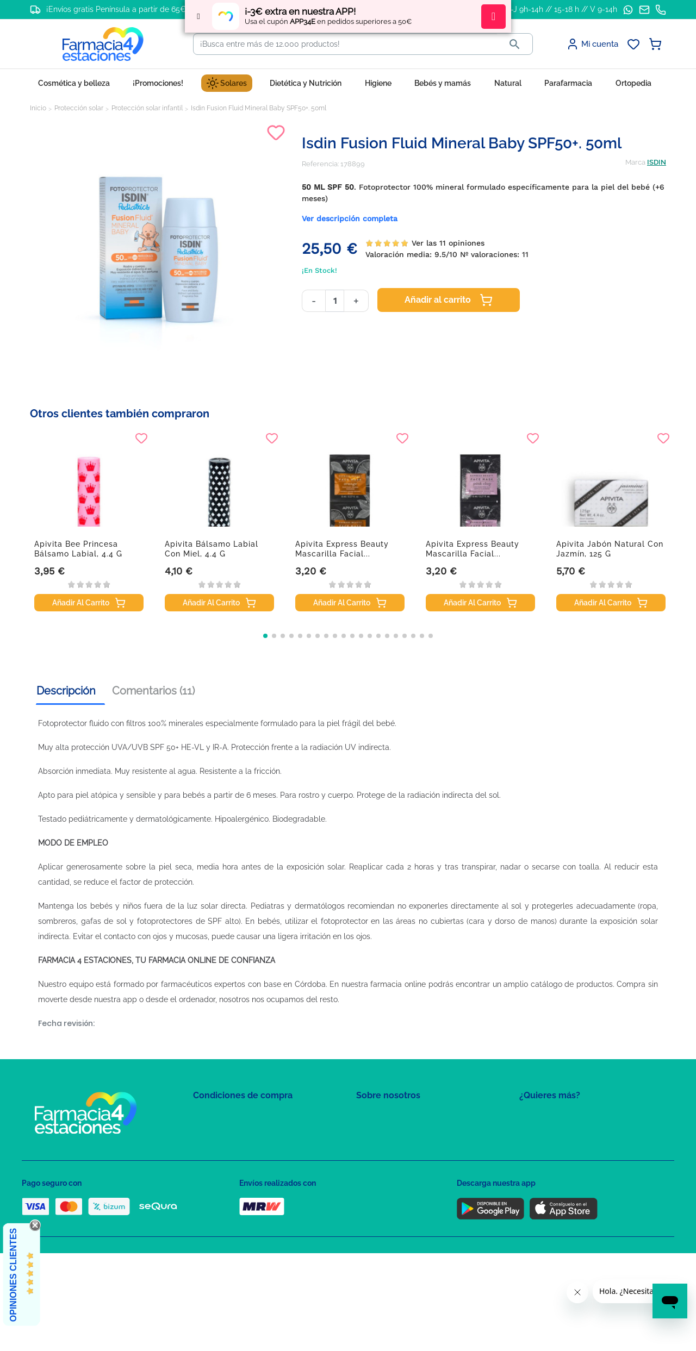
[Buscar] (345, 44)
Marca (635, 162)
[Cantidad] (334, 301)
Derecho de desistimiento (235, 1212)
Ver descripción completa (349, 218)
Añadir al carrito (449, 300)
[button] (265, 636)
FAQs (365, 1133)
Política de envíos (222, 1196)
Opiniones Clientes (13, 1275)
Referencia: (320, 164)
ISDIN (656, 162)
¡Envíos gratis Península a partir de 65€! (117, 9)
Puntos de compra (223, 1180)
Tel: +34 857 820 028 (388, 1180)
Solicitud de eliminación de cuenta (413, 1164)
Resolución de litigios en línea (242, 1227)
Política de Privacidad (228, 1133)
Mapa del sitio (378, 1117)
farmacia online (398, 984)
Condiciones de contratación (240, 1117)
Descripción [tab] (66, 690)
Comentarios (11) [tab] (153, 690)
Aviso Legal (212, 1164)
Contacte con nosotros (393, 1148)
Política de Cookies (224, 1148)
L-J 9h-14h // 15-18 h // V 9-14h (562, 9)
